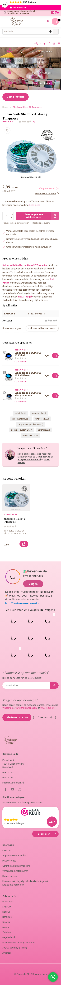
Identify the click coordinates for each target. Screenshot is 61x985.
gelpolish (39, 413)
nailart (44, 430)
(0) (34, 121)
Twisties (6, 932)
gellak (20, 413)
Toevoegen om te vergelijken (15, 223)
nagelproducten (21, 430)
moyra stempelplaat (30, 424)
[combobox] (27, 31)
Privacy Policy (9, 860)
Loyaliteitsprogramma (41, 51)
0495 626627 (9, 772)
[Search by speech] (50, 31)
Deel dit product (41, 223)
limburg (42, 419)
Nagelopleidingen (41, 83)
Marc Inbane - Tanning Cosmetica (18, 942)
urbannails (30, 435)
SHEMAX (6, 906)
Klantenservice (17, 717)
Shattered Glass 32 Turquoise (27, 107)
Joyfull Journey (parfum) (14, 947)
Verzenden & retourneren (15, 871)
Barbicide (7, 917)
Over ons (45, 717)
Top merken (41, 61)
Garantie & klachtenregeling (16, 866)
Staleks (6, 922)
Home (5, 107)
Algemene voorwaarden (14, 855)
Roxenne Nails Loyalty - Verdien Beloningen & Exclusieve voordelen (25, 883)
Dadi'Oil (6, 912)
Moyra (5, 927)
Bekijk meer (48, 834)
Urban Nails (9, 122)
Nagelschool (8, 937)
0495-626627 (47, 708)
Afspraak (6, 953)
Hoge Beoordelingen (40, 72)
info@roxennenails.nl (29, 459)
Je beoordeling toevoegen (42, 328)
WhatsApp (44, 456)
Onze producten (15, 96)
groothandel (21, 419)
